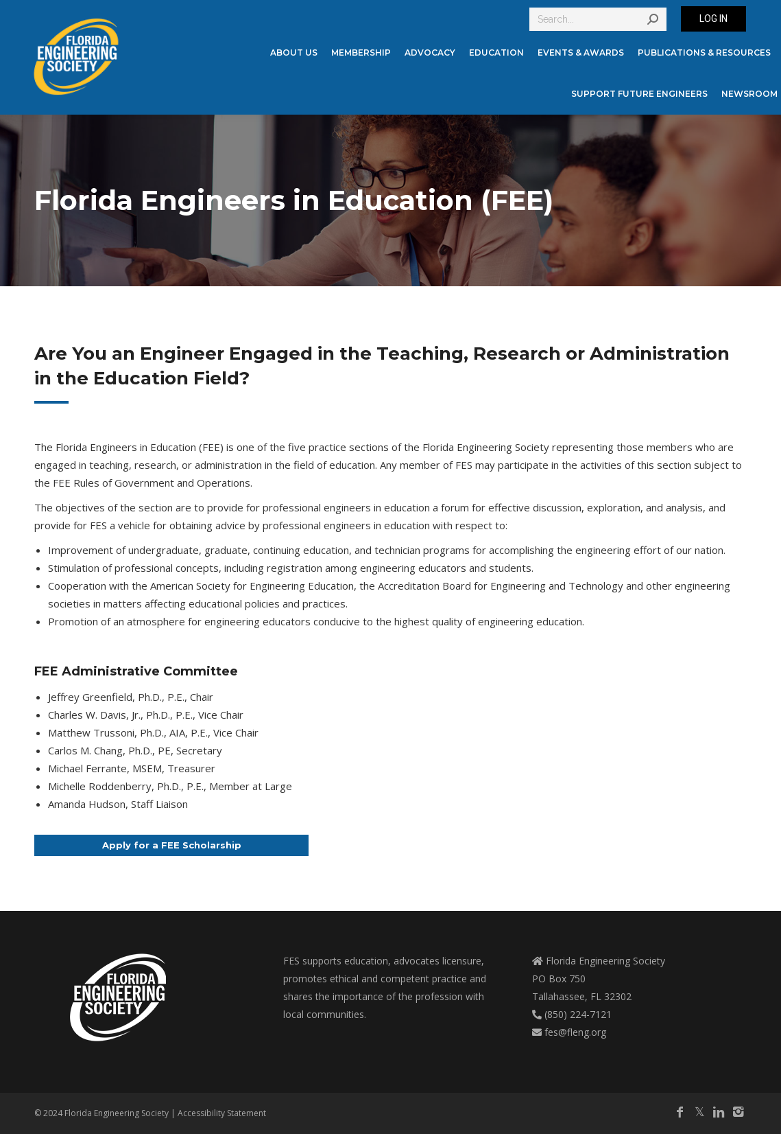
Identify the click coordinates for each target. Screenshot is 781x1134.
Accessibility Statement (222, 1113)
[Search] (597, 19)
